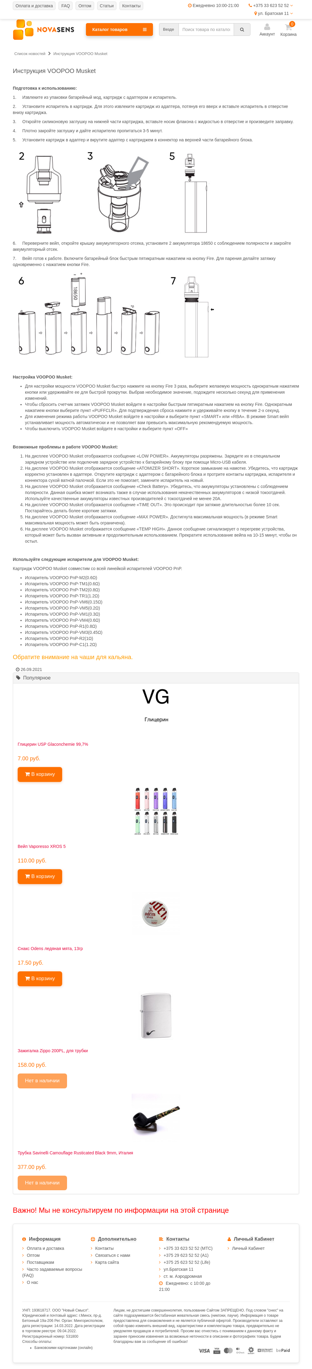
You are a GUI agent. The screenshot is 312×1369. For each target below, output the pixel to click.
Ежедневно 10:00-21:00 (213, 5)
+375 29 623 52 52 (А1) (186, 1255)
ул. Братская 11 (273, 13)
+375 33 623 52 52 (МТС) (188, 1248)
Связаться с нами (112, 1255)
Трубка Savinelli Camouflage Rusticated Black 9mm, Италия (75, 1152)
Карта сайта (107, 1262)
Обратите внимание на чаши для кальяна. (73, 657)
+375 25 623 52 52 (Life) (187, 1262)
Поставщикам (40, 1262)
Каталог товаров (119, 29)
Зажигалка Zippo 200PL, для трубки (53, 1050)
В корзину (40, 774)
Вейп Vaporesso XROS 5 (42, 846)
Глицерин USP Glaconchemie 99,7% (53, 744)
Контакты (104, 1248)
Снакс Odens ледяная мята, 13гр (50, 948)
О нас (32, 1282)
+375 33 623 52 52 (271, 5)
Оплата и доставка (45, 1248)
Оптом (33, 1255)
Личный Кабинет (248, 1248)
